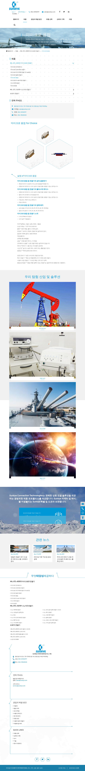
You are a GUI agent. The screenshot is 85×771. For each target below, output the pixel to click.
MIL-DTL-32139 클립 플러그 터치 (19, 634)
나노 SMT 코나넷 (14, 620)
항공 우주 (42, 478)
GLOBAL (14, 14)
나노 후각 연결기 (47, 612)
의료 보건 (42, 378)
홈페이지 (16, 19)
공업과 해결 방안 (36, 19)
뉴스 (13, 12)
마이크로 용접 (46, 51)
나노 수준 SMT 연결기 (48, 615)
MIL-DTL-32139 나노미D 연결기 (20, 89)
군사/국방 (42, 428)
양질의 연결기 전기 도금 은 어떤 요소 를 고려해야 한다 (19, 558)
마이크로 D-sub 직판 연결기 (18, 80)
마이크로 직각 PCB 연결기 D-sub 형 (21, 72)
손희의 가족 (60, 19)
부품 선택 (49, 19)
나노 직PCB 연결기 (15, 610)
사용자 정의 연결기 (19, 721)
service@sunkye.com (19, 686)
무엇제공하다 (42, 575)
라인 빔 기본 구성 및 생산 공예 (42, 558)
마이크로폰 (14, 86)
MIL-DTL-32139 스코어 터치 (17, 637)
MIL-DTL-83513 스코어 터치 (17, 631)
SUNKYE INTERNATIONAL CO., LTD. (22, 768)
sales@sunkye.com (49, 12)
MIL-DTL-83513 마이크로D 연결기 (30, 51)
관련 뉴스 (42, 540)
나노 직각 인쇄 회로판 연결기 (18, 617)
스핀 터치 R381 (14, 639)
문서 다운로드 (18, 743)
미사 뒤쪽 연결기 (15, 83)
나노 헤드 (13, 615)
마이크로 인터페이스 (16, 67)
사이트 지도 (62, 768)
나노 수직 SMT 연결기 (16, 622)
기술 (15, 741)
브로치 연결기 (14, 93)
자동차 (16, 706)
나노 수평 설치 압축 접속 (17, 612)
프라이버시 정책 (74, 768)
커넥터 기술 (30, 524)
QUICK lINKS (18, 730)
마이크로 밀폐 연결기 (16, 75)
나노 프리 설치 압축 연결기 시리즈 (51, 610)
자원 (70, 19)
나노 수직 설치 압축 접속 (49, 622)
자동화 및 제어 (18, 723)
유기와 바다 (42, 328)
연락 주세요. (22, 12)
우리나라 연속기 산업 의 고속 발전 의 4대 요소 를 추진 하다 (65, 558)
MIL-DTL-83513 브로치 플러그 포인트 (20, 629)
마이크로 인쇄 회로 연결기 (18, 69)
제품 (25, 19)
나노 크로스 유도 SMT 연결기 (50, 620)
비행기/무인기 (18, 713)
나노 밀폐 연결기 (47, 617)
